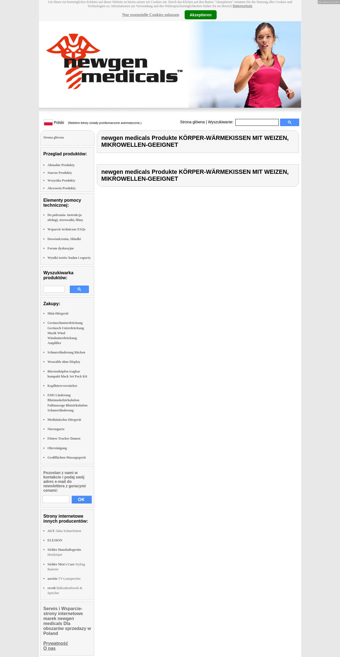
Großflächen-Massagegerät (66, 457)
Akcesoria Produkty (61, 188)
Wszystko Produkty (61, 180)
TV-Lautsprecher (64, 579)
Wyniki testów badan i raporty (69, 258)
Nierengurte (56, 429)
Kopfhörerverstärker (62, 386)
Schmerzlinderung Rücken (66, 352)
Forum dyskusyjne (60, 248)
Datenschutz (242, 6)
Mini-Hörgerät (57, 313)
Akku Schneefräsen (64, 531)
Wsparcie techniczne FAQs (66, 229)
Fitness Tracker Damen (63, 438)
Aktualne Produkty (61, 165)
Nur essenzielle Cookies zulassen (150, 14)
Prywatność (55, 643)
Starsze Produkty (59, 173)
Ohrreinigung (57, 448)
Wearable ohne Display (63, 362)
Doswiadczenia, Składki (64, 239)
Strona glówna (192, 122)
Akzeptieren (200, 14)
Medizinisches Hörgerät (64, 420)
